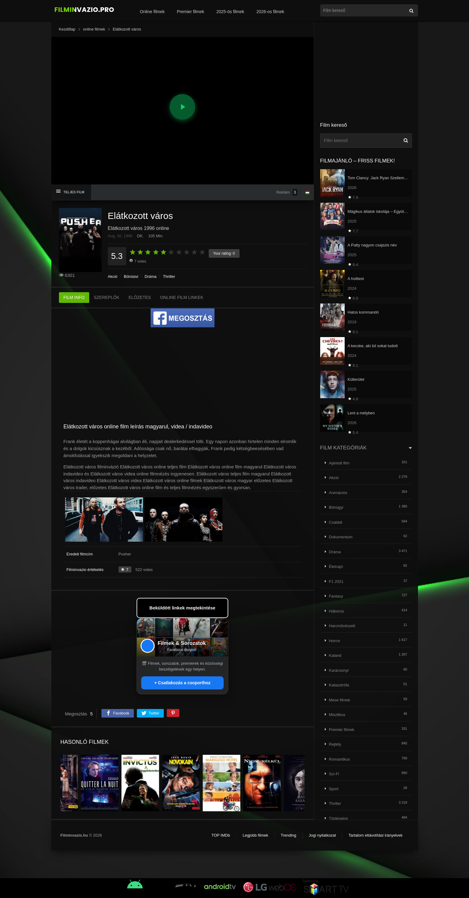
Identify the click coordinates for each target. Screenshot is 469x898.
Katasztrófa (339, 685)
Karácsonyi (339, 670)
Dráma (150, 276)
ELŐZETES (140, 297)
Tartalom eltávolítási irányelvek (375, 835)
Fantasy (336, 596)
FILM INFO (74, 297)
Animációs (338, 492)
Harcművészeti (342, 626)
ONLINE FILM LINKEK (181, 297)
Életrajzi (336, 566)
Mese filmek (339, 700)
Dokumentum (341, 537)
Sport (334, 789)
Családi (335, 522)
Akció (113, 276)
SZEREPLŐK (106, 297)
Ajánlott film (339, 463)
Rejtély (335, 744)
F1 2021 (336, 581)
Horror (334, 640)
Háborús (336, 611)
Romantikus (339, 759)
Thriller (169, 276)
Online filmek (152, 11)
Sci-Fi (334, 774)
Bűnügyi (131, 276)
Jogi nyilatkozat (322, 835)
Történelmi (338, 818)
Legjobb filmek (255, 835)
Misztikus (337, 714)
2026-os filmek (270, 11)
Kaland (335, 655)
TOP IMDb (220, 835)
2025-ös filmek (230, 11)
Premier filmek (190, 11)
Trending (288, 835)
